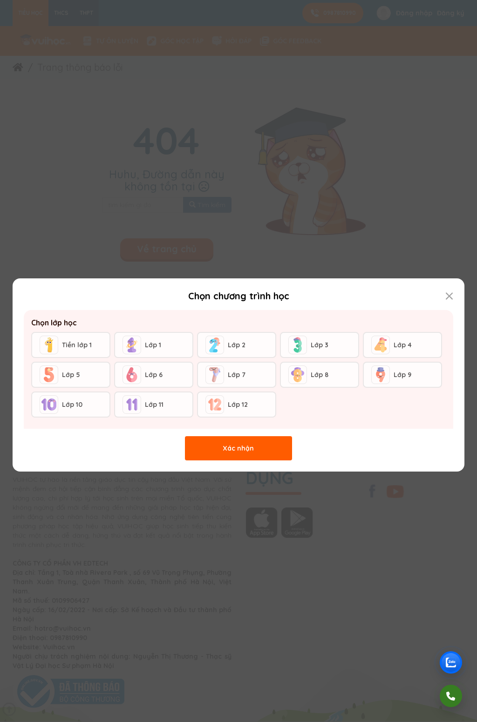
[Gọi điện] (451, 696)
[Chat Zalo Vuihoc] (451, 662)
